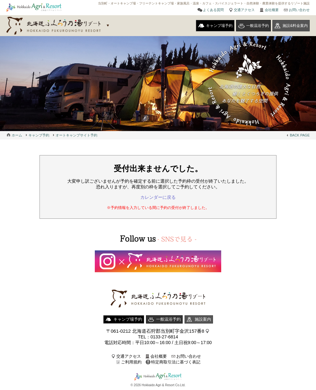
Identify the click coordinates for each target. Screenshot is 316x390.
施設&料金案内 (295, 25)
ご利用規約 (131, 362)
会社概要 (272, 10)
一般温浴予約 (257, 25)
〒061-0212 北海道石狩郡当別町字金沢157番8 (155, 331)
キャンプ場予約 (219, 25)
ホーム (17, 135)
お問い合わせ (299, 10)
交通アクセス (244, 10)
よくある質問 (213, 10)
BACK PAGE (300, 135)
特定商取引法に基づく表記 (175, 362)
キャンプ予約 (38, 135)
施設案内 (203, 319)
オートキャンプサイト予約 (76, 135)
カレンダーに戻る (158, 197)
